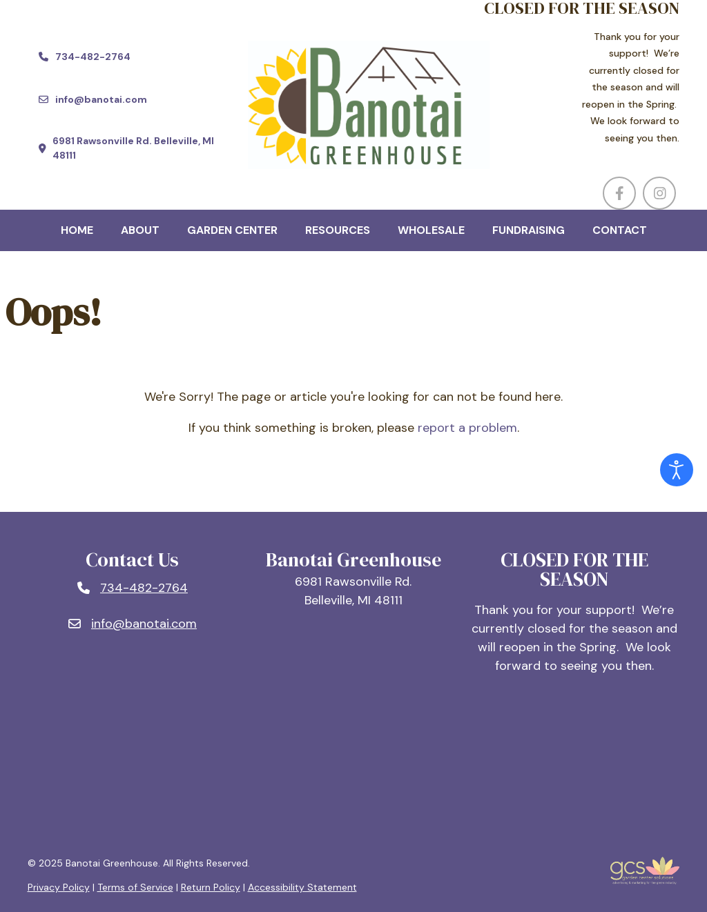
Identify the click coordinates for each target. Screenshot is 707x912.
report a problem (467, 427)
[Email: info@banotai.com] (132, 624)
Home (77, 230)
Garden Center (232, 230)
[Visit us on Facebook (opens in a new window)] (619, 193)
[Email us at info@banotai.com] (93, 99)
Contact (619, 230)
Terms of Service (135, 887)
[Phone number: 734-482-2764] (132, 588)
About (140, 230)
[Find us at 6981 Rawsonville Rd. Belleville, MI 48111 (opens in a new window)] (133, 148)
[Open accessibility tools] (676, 469)
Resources (337, 230)
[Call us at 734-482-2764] (85, 56)
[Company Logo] (353, 104)
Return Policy (210, 887)
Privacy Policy (59, 887)
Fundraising (528, 230)
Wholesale (431, 230)
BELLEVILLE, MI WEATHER (354, 767)
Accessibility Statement (302, 887)
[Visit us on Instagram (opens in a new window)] (659, 193)
